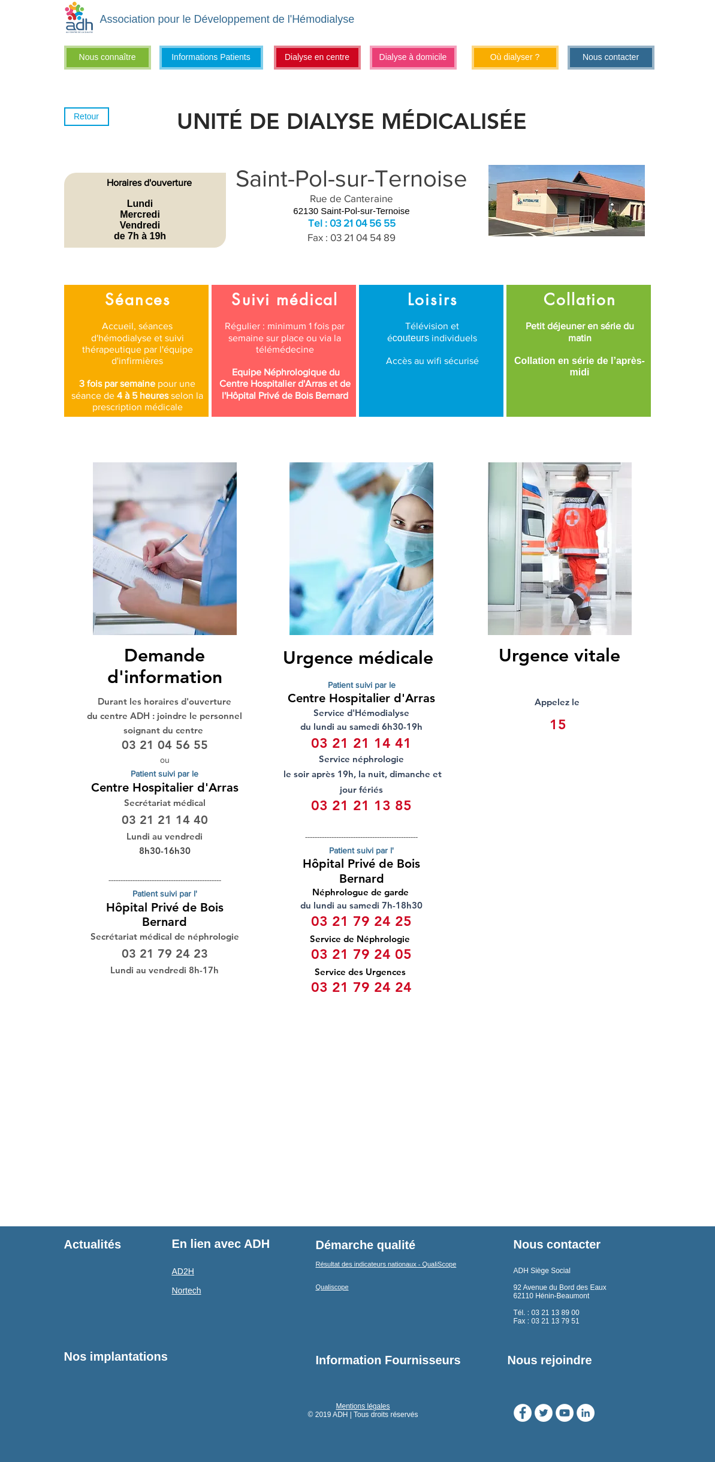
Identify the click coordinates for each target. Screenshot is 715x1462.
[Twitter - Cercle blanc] (544, 1413)
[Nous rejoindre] (580, 1360)
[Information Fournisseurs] (388, 1360)
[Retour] (86, 116)
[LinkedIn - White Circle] (586, 1413)
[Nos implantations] (116, 1356)
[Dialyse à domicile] (413, 58)
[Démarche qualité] (366, 1245)
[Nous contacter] (611, 58)
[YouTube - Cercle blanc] (565, 1413)
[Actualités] (112, 1244)
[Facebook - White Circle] (523, 1413)
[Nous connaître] (107, 58)
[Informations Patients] (211, 58)
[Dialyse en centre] (317, 58)
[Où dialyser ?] (515, 58)
